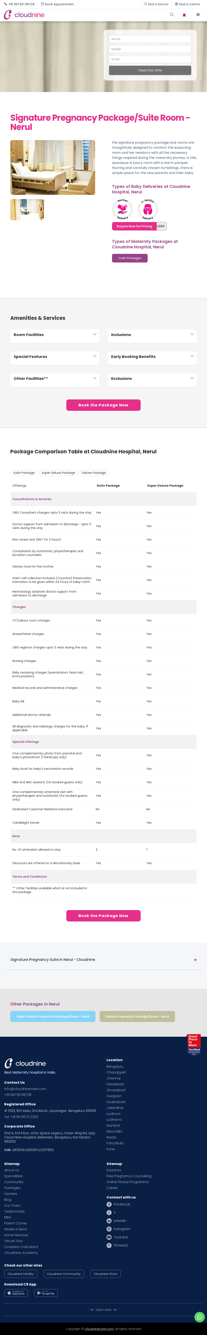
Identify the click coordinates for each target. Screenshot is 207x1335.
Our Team (12, 1206)
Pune (111, 1149)
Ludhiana (114, 1120)
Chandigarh (116, 1072)
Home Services (16, 1235)
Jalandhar (115, 1108)
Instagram (122, 1229)
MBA (7, 1217)
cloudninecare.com (99, 1329)
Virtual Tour (13, 1241)
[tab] (130, 258)
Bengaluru (115, 1067)
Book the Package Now (103, 405)
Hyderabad (116, 1102)
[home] (53, 14)
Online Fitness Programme (128, 1182)
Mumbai (113, 1125)
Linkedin (120, 1221)
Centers (10, 1194)
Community (13, 1182)
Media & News (15, 1229)
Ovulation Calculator (21, 1247)
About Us (11, 1170)
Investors (114, 1170)
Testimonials (14, 1211)
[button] (198, 14)
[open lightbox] (52, 164)
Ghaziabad (116, 1090)
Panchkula (115, 1143)
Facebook (122, 1204)
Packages (12, 1188)
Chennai (113, 1078)
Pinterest (121, 1245)
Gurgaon (114, 1096)
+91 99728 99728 (17, 1095)
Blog (7, 1200)
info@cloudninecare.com (25, 1089)
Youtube (121, 1237)
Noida (111, 1137)
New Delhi (114, 1131)
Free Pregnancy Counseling (129, 1176)
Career (112, 1188)
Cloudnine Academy (21, 1253)
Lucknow (114, 1114)
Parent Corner (15, 1223)
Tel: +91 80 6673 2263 (21, 1117)
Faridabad (115, 1084)
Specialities (13, 1176)
